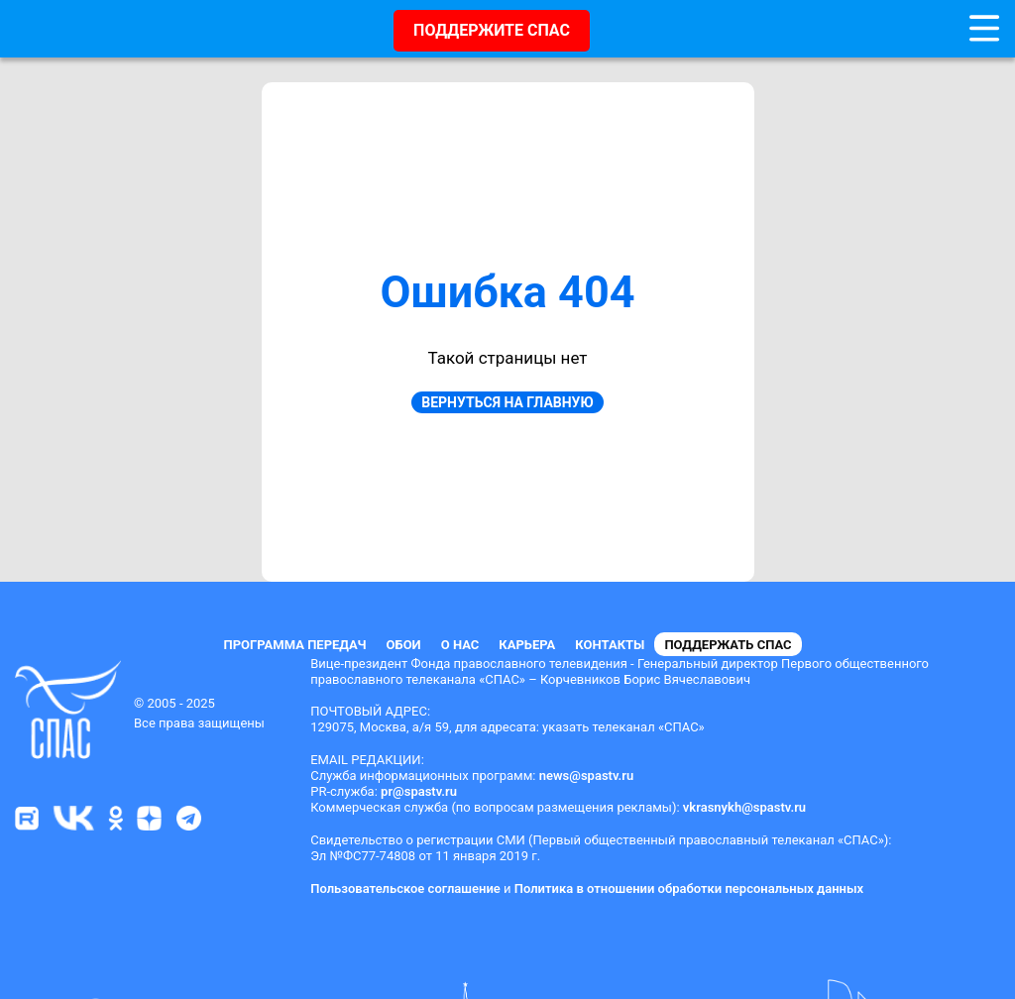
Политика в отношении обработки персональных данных (688, 888)
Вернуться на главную (507, 402)
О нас (460, 644)
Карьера (527, 644)
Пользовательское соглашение (405, 888)
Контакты (609, 644)
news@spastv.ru (586, 775)
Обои (404, 644)
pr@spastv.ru (419, 791)
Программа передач (294, 644)
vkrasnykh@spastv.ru (744, 807)
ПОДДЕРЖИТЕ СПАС (491, 30)
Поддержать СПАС (727, 644)
